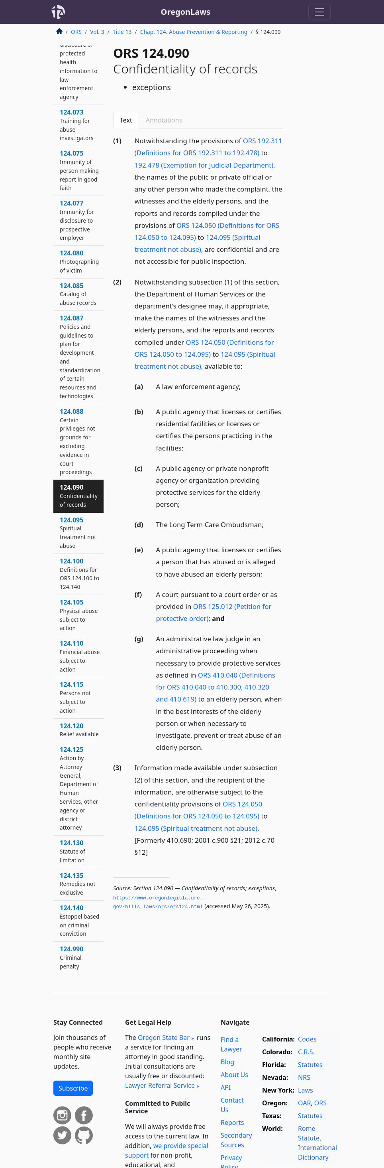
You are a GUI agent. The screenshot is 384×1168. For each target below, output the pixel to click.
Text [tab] (126, 120)
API (226, 1087)
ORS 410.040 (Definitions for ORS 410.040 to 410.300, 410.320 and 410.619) (215, 687)
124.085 (78, 294)
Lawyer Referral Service (160, 1085)
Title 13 (122, 32)
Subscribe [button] (73, 1088)
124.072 (79, 62)
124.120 (79, 729)
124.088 (77, 441)
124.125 (79, 788)
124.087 (80, 357)
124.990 (71, 957)
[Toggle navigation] (319, 12)
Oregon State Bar (164, 1037)
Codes (307, 1039)
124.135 (78, 884)
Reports (232, 1122)
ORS (76, 32)
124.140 (79, 920)
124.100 (79, 574)
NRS (304, 1077)
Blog (227, 1061)
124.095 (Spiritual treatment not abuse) (196, 828)
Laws (305, 1090)
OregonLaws (186, 11)
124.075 (79, 170)
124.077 (77, 220)
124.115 (75, 697)
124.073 (77, 125)
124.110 (80, 656)
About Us (234, 1074)
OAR (304, 1103)
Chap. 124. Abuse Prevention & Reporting (194, 32)
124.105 (79, 615)
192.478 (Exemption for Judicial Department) (204, 165)
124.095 (78, 532)
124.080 (79, 261)
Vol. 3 (97, 32)
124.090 (79, 495)
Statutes (310, 1064)
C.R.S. (306, 1051)
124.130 (72, 851)
